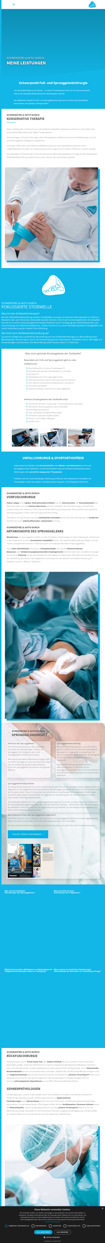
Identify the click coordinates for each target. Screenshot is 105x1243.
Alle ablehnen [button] (62, 1232)
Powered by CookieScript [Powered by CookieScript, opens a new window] (52, 1241)
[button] (52, 1237)
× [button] (102, 1208)
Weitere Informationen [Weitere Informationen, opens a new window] (52, 1222)
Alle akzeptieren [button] (43, 1232)
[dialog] (52, 1224)
